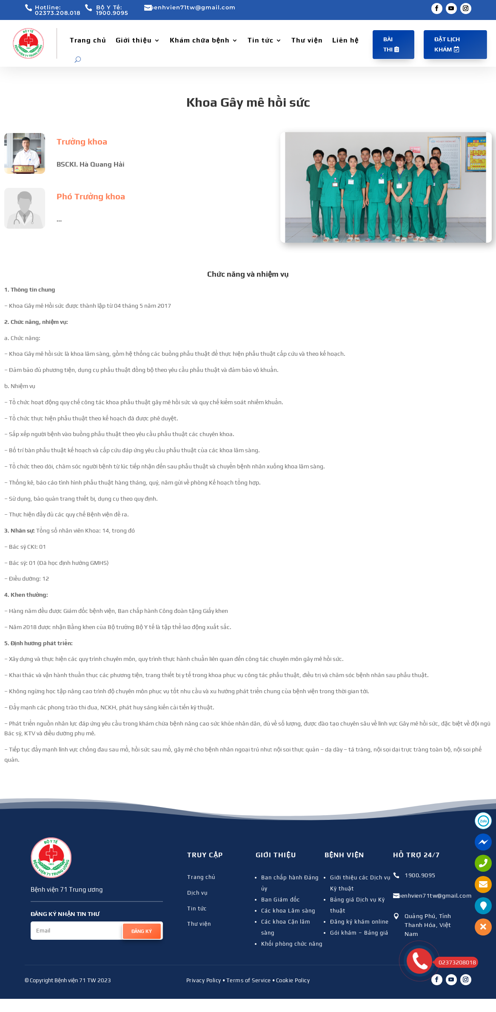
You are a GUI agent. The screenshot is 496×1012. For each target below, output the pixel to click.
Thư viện (307, 40)
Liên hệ (345, 40)
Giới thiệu (134, 40)
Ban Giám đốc (280, 899)
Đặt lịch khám (446, 44)
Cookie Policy (293, 980)
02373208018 (455, 962)
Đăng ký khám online (359, 921)
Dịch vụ (197, 893)
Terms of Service (248, 980)
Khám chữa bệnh (200, 40)
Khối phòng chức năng (291, 944)
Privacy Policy (203, 980)
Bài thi (388, 44)
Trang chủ (88, 40)
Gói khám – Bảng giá (359, 933)
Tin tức (261, 40)
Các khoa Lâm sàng (288, 910)
